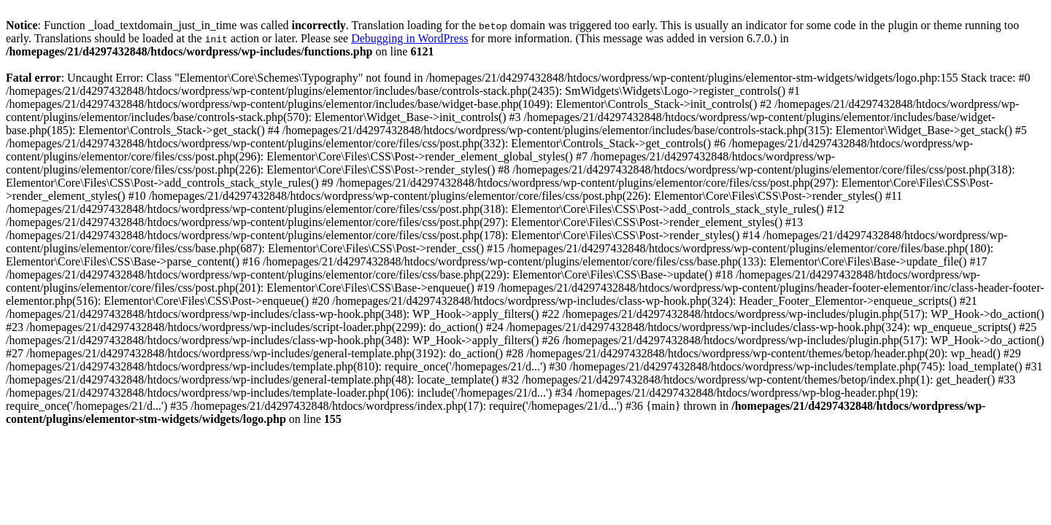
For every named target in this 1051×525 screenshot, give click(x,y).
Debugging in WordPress (409, 38)
